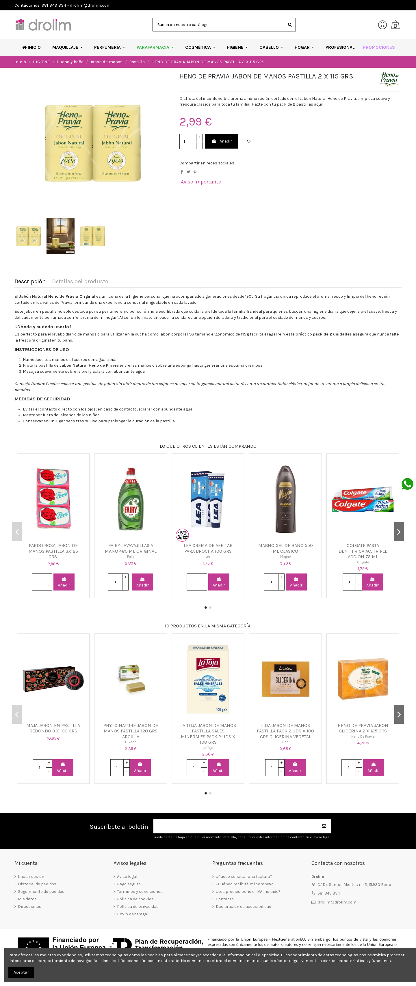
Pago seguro (129, 884)
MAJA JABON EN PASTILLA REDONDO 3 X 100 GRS (53, 728)
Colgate (363, 562)
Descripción (30, 282)
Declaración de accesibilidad (243, 906)
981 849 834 (328, 893)
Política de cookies (135, 899)
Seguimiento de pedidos (41, 891)
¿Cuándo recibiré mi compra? (244, 884)
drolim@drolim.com (337, 902)
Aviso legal (127, 876)
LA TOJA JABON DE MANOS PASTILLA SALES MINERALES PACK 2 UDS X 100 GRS (208, 734)
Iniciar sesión (31, 876)
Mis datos (27, 899)
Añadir (221, 141)
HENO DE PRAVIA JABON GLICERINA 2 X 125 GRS (363, 728)
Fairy (130, 556)
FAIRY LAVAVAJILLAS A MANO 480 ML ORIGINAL (131, 548)
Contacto (225, 899)
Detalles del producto (80, 282)
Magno (285, 556)
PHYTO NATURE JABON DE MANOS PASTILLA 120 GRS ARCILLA (130, 731)
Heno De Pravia (363, 736)
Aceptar (21, 972)
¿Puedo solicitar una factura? (244, 876)
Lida (285, 742)
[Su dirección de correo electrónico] (235, 826)
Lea (208, 556)
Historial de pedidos (37, 884)
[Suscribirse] (324, 826)
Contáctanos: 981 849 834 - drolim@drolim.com (62, 5)
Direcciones (29, 906)
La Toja (208, 748)
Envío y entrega (132, 914)
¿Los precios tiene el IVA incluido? (248, 891)
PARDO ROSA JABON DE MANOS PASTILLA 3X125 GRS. (53, 551)
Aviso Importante (201, 182)
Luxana (130, 742)
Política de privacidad (138, 906)
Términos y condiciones (140, 891)
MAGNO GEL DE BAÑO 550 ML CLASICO (285, 548)
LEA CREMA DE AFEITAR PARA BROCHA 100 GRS (208, 548)
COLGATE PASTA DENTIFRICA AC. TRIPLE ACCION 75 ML (363, 551)
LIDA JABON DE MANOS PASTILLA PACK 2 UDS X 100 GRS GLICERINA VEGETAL (285, 731)
